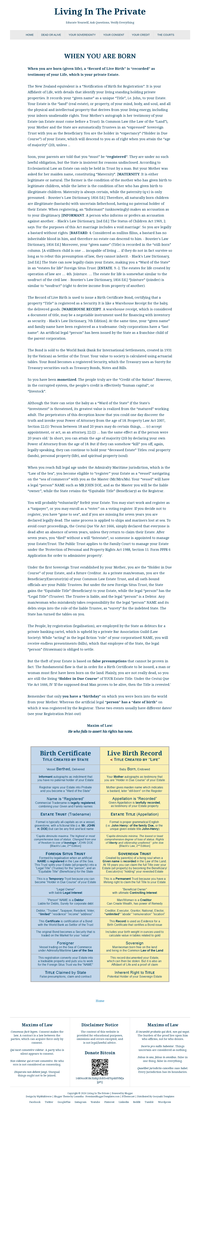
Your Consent (113, 34)
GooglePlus (64, 1102)
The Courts (165, 34)
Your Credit (141, 34)
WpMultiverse (44, 1096)
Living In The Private (100, 12)
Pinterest (109, 1102)
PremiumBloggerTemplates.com (102, 1096)
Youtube (95, 1102)
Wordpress (164, 1102)
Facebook (34, 1102)
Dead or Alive (51, 34)
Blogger (129, 1093)
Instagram (80, 1102)
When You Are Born (100, 55)
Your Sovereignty (82, 34)
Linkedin (124, 1102)
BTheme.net (128, 1096)
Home (30, 34)
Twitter (49, 1102)
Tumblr (149, 1102)
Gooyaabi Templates (163, 1096)
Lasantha (79, 1096)
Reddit (136, 1102)
